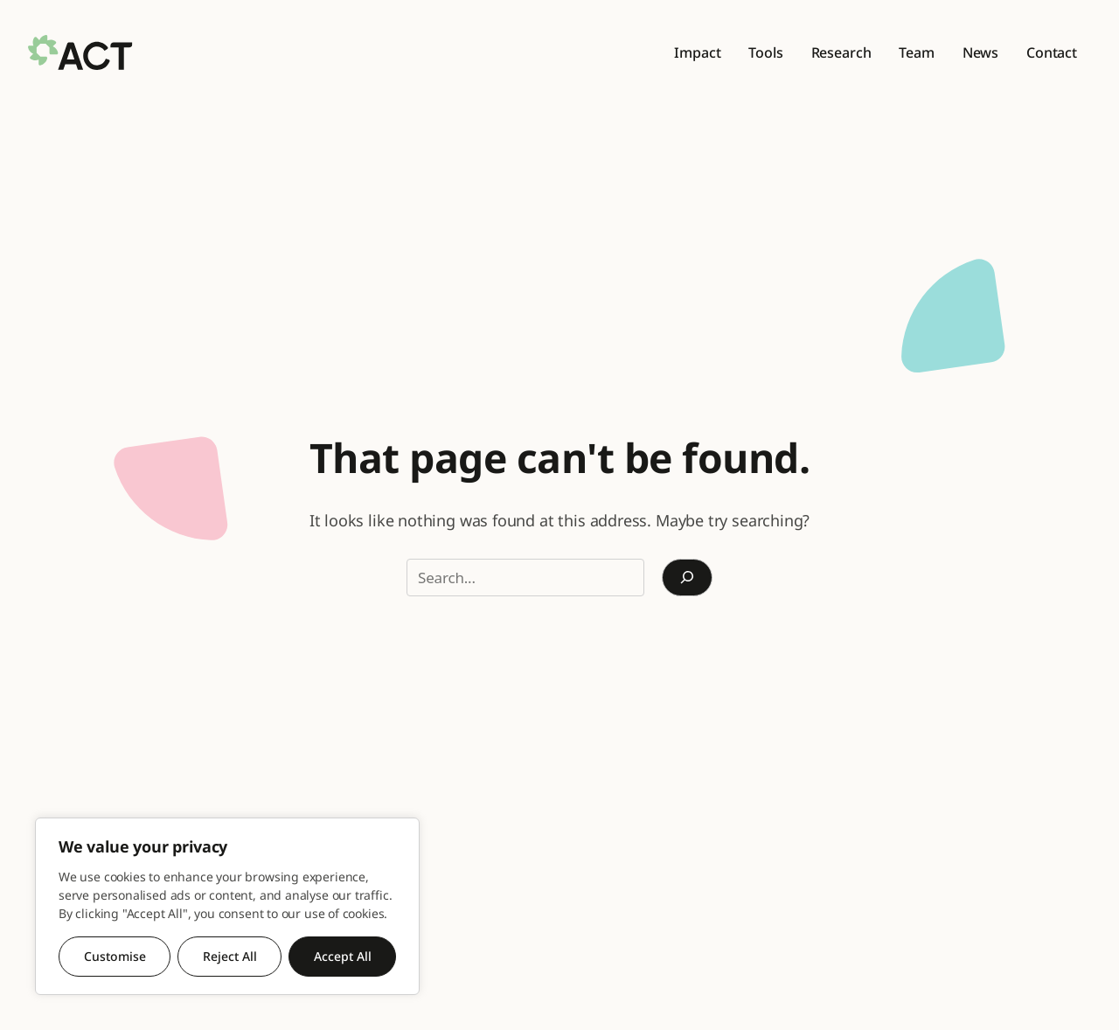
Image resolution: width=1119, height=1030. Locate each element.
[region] (227, 906)
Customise (115, 956)
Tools (765, 52)
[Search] (687, 578)
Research (841, 52)
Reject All (230, 956)
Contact (1051, 52)
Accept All (343, 956)
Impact (697, 52)
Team (916, 52)
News (980, 52)
